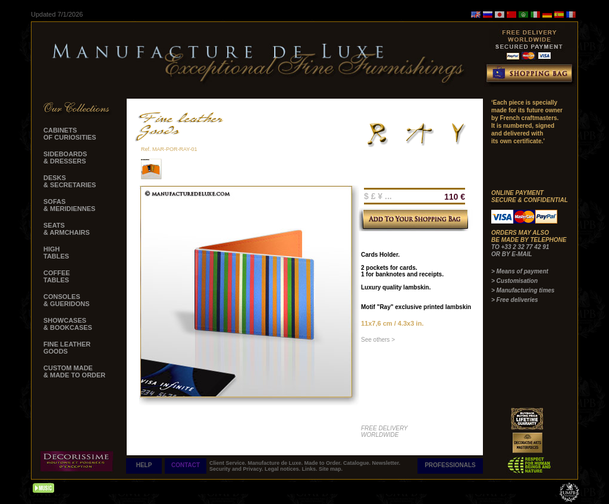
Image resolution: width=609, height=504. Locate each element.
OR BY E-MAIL (511, 254)
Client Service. (228, 463)
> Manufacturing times (522, 290)
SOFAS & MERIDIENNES (69, 205)
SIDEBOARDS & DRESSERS (65, 157)
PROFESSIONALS (450, 465)
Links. (310, 469)
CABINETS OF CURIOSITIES (69, 134)
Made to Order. (324, 463)
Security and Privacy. (237, 469)
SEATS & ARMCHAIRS (66, 229)
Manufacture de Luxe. (276, 463)
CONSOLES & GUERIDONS (66, 300)
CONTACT (185, 465)
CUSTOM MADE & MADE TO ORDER (74, 371)
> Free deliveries (514, 300)
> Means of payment (519, 271)
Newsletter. (386, 463)
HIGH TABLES (56, 252)
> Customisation (514, 281)
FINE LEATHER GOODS (66, 348)
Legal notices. (283, 469)
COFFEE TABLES (56, 276)
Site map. (331, 469)
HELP (144, 465)
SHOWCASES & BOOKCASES (67, 324)
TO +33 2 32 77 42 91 (520, 247)
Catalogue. (357, 463)
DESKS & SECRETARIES (69, 181)
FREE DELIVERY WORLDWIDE (384, 431)
